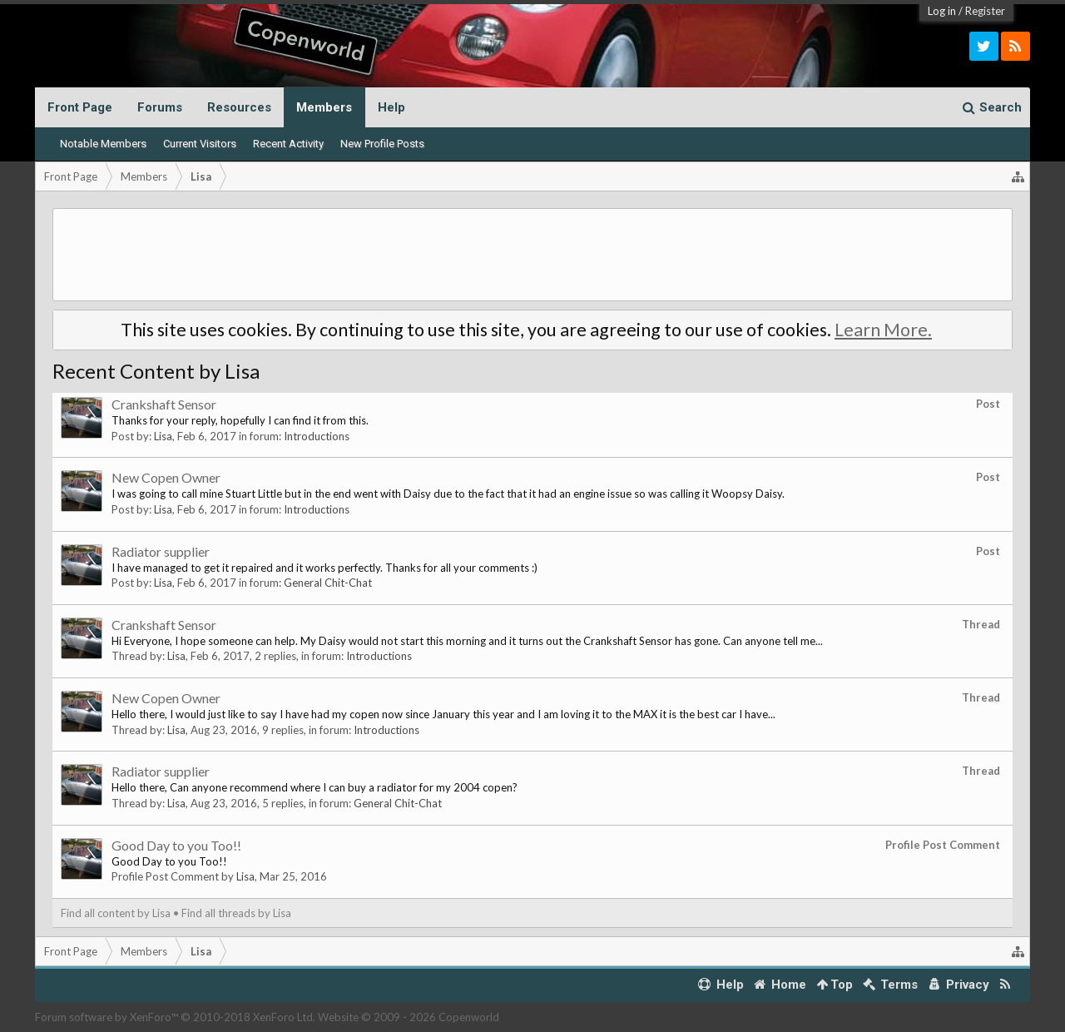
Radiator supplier (160, 551)
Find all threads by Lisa (236, 913)
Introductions (316, 436)
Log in (942, 10)
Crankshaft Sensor (163, 404)
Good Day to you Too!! (176, 845)
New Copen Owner (165, 477)
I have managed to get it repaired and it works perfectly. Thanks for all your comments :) (324, 567)
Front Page (79, 107)
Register (985, 10)
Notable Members (103, 143)
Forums (159, 107)
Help (391, 107)
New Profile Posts (382, 143)
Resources (239, 107)
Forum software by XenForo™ (175, 1017)
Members (324, 107)
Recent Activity (288, 143)
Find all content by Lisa (116, 913)
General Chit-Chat (328, 582)
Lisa (163, 436)
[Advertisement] (532, 254)
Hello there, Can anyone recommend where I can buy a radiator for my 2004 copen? (314, 787)
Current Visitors (199, 143)
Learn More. (883, 329)
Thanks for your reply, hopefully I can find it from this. (240, 420)
